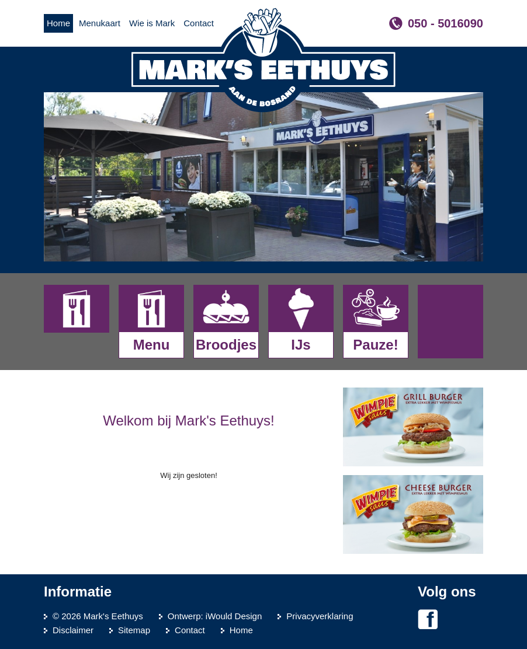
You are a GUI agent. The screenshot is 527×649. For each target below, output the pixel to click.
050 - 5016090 (445, 23)
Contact (190, 630)
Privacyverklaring (319, 616)
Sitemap (134, 630)
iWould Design (234, 616)
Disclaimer (73, 630)
